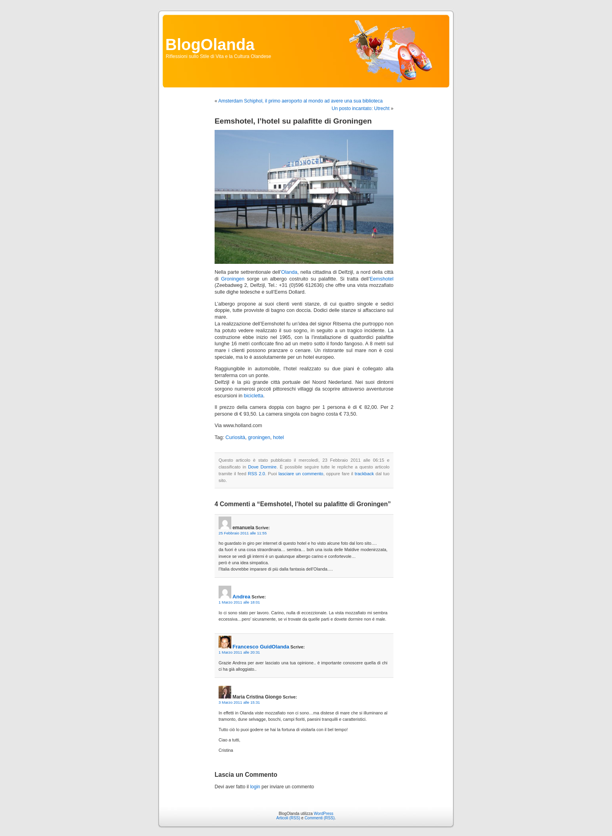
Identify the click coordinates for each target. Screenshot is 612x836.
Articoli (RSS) (288, 818)
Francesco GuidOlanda (260, 647)
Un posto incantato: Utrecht (360, 108)
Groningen (232, 279)
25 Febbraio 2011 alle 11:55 (243, 533)
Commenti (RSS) (319, 818)
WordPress (323, 813)
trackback (364, 473)
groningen (259, 437)
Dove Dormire (262, 466)
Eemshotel (381, 279)
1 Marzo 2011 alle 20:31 (239, 652)
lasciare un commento (301, 473)
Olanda (289, 272)
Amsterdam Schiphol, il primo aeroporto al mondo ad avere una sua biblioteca (300, 101)
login (255, 787)
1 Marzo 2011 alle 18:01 (239, 602)
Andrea (241, 597)
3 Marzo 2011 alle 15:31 (239, 702)
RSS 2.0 (256, 473)
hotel (278, 437)
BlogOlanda (209, 44)
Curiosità (235, 437)
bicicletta (253, 396)
